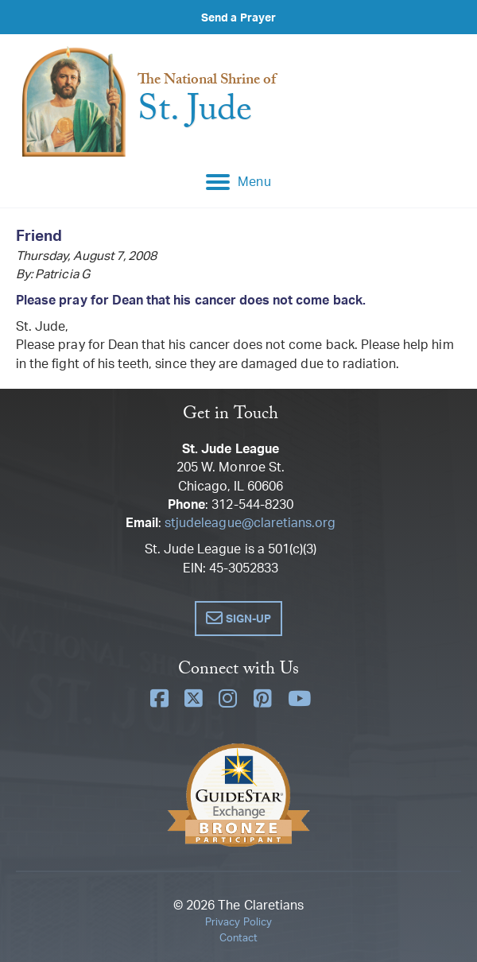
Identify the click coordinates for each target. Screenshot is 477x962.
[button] (238, 618)
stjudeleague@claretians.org (250, 522)
